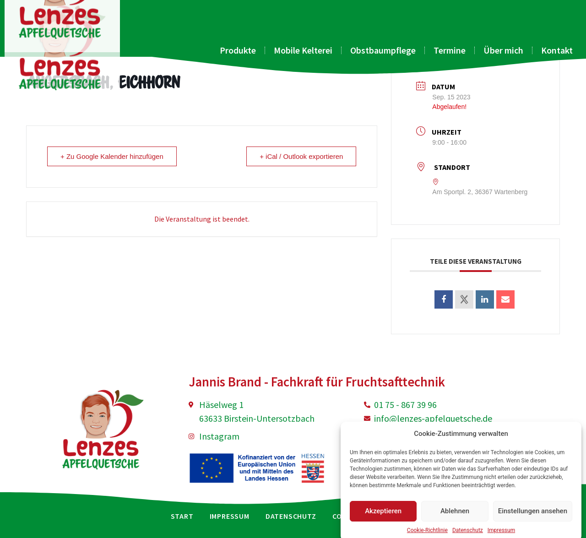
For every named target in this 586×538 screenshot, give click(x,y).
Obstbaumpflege (383, 50)
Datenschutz (291, 516)
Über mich (503, 50)
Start (182, 516)
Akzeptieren (383, 522)
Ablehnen (454, 522)
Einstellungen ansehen (532, 522)
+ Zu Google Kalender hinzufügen (111, 156)
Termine (450, 50)
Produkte (238, 50)
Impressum (230, 516)
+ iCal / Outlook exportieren (301, 156)
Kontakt (557, 50)
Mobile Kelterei (303, 50)
